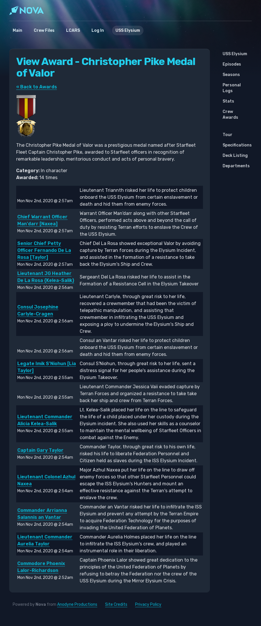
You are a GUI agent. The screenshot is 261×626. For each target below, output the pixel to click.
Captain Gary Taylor (40, 450)
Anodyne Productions (77, 604)
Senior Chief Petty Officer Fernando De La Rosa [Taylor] (44, 250)
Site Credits (116, 604)
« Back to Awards (36, 87)
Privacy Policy (148, 604)
